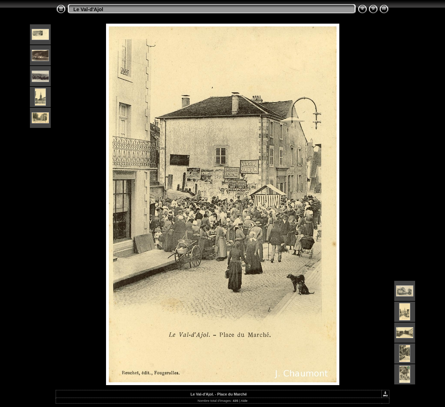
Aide (244, 400)
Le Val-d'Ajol (88, 9)
